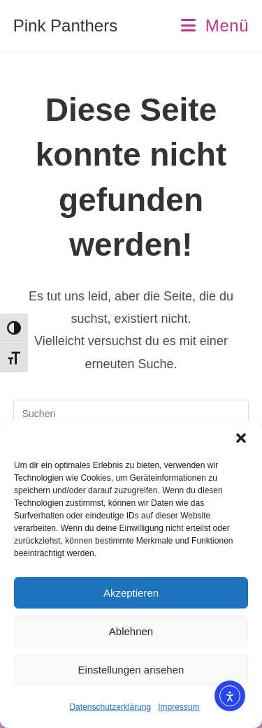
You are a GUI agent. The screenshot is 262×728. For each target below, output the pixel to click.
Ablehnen (131, 631)
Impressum (178, 707)
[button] (241, 438)
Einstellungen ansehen (131, 670)
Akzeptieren (131, 593)
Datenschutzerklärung (110, 707)
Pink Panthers (65, 25)
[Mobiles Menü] (215, 25)
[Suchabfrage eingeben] (131, 414)
